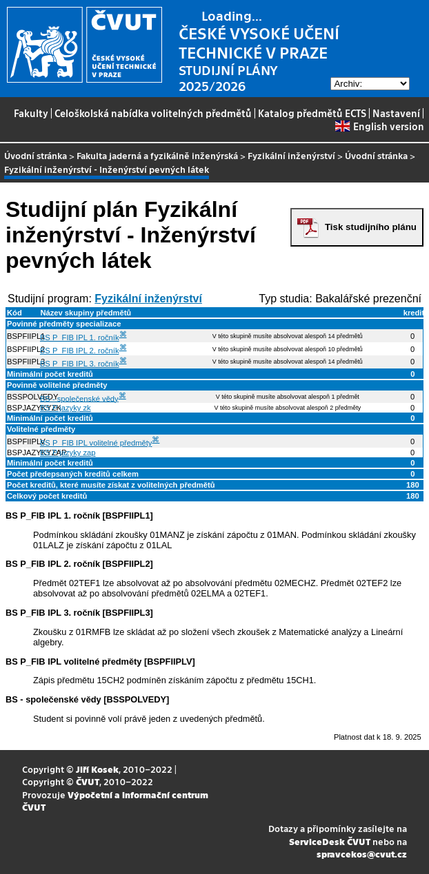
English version (379, 126)
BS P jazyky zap (68, 452)
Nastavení (396, 113)
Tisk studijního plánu (371, 227)
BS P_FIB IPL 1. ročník (79, 337)
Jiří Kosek (97, 769)
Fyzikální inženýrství (291, 155)
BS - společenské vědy (79, 398)
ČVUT (87, 781)
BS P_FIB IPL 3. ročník (79, 364)
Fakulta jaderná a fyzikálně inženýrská (157, 155)
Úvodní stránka (35, 155)
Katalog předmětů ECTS (312, 113)
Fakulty (31, 113)
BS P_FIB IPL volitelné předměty (96, 443)
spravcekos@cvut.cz (362, 854)
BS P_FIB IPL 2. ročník (79, 350)
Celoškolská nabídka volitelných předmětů (153, 113)
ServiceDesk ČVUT (329, 841)
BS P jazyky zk (65, 408)
